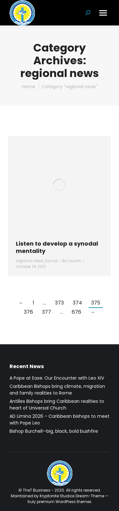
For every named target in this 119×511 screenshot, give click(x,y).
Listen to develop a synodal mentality (57, 247)
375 (95, 302)
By (71, 260)
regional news (29, 260)
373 (59, 302)
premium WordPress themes (64, 501)
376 (28, 312)
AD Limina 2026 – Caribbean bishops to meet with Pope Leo (59, 419)
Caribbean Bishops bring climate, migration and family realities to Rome (57, 389)
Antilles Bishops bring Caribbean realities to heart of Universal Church (57, 404)
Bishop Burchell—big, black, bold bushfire (54, 431)
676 (76, 312)
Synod (51, 260)
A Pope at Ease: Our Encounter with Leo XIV (57, 378)
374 (77, 302)
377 (46, 312)
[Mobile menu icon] (103, 13)
